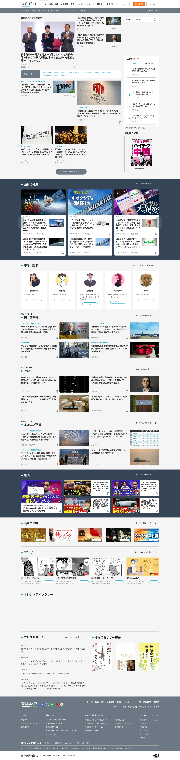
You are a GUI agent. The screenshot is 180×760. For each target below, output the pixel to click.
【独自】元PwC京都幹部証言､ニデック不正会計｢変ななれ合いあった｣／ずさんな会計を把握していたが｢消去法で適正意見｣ (36, 88)
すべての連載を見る (143, 523)
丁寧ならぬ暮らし (134, 578)
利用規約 (143, 738)
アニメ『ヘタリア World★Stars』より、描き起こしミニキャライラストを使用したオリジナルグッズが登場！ (52, 662)
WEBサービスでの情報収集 (31, 748)
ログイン (152, 4)
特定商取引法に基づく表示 (80, 748)
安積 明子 (34, 291)
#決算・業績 (87, 73)
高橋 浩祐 (90, 291)
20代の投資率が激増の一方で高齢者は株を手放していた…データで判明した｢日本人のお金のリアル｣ (39, 399)
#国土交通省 (46, 73)
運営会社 (48, 743)
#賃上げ (78, 73)
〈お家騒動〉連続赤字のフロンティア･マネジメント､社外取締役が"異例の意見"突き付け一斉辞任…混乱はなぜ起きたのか (99, 113)
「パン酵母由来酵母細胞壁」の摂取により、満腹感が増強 (45, 674)
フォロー (34, 300)
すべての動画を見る (143, 474)
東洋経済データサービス (94, 727)
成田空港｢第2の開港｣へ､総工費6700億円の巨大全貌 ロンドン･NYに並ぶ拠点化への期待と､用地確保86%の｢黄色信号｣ (109, 329)
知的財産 (65, 748)
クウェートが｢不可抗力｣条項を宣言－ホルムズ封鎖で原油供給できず (109, 451)
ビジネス (25, 11)
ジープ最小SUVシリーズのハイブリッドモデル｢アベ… (143, 117)
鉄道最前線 (25, 727)
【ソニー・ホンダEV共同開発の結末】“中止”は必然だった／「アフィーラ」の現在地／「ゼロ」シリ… (149, 504)
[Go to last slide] (21, 222)
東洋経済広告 (120, 720)
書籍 (109, 4)
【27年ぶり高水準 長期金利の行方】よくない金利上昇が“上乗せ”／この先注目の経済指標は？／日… (100, 504)
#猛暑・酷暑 (46, 75)
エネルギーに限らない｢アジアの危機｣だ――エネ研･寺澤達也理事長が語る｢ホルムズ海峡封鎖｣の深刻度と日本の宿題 (38, 437)
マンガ (80, 4)
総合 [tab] (134, 63)
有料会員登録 (139, 4)
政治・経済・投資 (38, 11)
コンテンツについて (147, 723)
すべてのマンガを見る (143, 552)
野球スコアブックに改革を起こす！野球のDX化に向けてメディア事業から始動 (53, 650)
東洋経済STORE (52, 727)
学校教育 (24, 720)
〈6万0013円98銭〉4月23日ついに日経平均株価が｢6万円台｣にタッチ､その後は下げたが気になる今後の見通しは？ (90, 22)
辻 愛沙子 (118, 291)
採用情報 (58, 743)
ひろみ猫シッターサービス (102, 578)
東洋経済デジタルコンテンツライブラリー (61, 730)
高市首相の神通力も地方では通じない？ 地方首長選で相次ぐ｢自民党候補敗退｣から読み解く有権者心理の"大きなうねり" (47, 57)
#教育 (63, 75)
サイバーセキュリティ (29, 723)
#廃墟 (56, 75)
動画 (72, 4)
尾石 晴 (62, 291)
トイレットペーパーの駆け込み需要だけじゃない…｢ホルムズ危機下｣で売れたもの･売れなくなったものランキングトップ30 (109, 434)
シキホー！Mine (51, 734)
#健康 (97, 73)
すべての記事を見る (143, 315)
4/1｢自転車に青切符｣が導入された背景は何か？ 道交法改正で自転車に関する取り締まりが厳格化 (39, 348)
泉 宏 (146, 291)
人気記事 (64, 4)
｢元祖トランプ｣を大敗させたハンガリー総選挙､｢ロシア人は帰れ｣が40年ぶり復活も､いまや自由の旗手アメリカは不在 (71, 153)
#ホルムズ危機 (66, 73)
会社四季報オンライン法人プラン (97, 723)
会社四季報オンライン (54, 723)
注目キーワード (29, 74)
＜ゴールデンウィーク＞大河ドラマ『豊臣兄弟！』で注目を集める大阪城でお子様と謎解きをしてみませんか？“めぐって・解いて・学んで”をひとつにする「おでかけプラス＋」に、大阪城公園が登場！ (53, 686)
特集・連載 (53, 4)
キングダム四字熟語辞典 (66, 578)
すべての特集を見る (143, 184)
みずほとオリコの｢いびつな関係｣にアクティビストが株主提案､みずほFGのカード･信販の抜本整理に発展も (37, 152)
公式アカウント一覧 (71, 743)
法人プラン (144, 730)
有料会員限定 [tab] (149, 64)
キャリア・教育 (54, 11)
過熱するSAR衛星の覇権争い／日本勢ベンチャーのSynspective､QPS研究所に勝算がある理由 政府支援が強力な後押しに (35, 244)
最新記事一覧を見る (71, 171)
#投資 (56, 73)
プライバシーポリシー (51, 748)
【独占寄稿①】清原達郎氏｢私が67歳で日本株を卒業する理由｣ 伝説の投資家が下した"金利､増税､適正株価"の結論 (90, 39)
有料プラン (144, 727)
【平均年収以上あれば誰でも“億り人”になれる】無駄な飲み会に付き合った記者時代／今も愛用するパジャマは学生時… (39, 508)
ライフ (64, 11)
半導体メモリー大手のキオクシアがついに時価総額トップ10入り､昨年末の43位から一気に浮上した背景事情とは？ (39, 380)
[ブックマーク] (74, 67)
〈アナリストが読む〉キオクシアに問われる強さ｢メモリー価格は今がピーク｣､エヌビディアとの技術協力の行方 (82, 224)
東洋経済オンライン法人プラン (96, 720)
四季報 (100, 4)
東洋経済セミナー (91, 730)
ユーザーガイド (145, 734)
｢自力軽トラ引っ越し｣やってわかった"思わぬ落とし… (144, 105)
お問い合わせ (130, 748)
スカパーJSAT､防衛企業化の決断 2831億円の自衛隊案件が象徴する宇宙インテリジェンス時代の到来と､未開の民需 (35, 225)
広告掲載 (85, 743)
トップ (43, 4)
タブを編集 (154, 11)
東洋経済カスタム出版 (123, 723)
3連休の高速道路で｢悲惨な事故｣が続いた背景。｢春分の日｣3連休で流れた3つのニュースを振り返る (109, 348)
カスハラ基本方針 (116, 748)
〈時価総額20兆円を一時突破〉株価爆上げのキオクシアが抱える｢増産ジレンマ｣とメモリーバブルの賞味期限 (82, 243)
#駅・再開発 (106, 73)
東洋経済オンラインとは (134, 19)
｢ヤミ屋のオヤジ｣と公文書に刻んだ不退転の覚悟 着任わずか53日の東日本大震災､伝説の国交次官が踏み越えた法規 (38, 329)
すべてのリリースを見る (71, 637)
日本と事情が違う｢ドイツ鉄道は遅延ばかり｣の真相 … (143, 82)
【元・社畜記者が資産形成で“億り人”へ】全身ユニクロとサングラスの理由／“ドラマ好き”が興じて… (148, 486)
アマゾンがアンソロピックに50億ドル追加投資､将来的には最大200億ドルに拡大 (109, 398)
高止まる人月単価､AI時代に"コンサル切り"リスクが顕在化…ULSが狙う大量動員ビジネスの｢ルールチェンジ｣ (128, 243)
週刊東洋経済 (131, 133)
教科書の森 (119, 727)
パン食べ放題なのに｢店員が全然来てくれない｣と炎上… (143, 70)
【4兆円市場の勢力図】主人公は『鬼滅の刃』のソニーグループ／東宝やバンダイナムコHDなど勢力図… (101, 486)
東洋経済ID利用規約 (100, 748)
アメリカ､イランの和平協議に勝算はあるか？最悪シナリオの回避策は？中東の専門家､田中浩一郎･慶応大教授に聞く (38, 456)
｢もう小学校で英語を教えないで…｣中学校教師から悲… (142, 93)
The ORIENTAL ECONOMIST (56, 720)
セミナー (88, 4)
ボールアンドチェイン (30, 578)
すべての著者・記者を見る (143, 265)
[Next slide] (159, 222)
